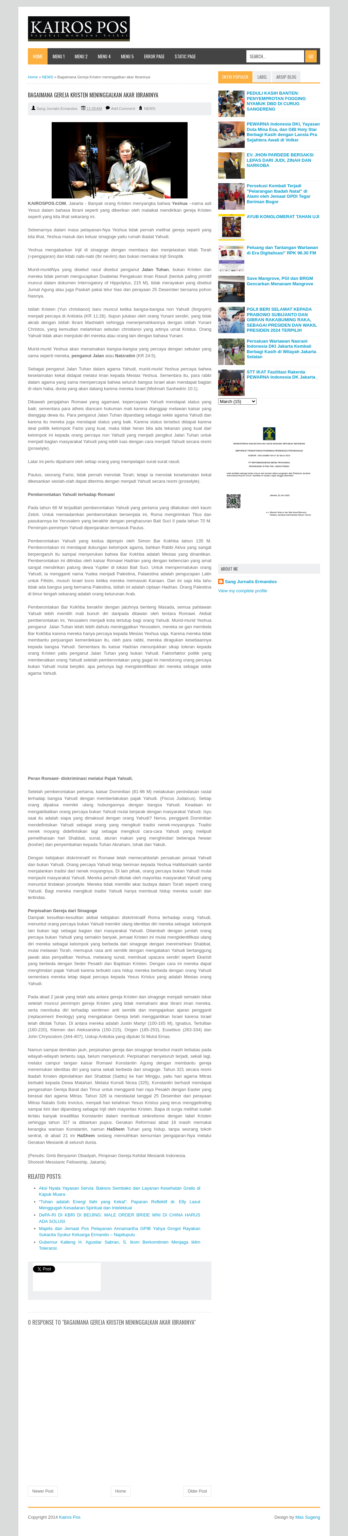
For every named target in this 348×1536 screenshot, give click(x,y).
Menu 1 (59, 56)
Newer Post (42, 1491)
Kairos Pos (70, 1517)
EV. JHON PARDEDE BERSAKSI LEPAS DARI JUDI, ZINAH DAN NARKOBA (280, 160)
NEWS (149, 109)
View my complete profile (242, 590)
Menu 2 (81, 56)
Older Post (197, 1491)
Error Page (154, 56)
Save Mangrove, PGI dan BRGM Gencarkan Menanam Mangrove (280, 281)
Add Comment (123, 109)
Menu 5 (127, 56)
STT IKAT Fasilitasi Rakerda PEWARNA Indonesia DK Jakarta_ (282, 374)
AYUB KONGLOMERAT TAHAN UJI (283, 216)
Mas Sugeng (307, 1517)
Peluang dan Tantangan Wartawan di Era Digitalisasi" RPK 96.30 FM (282, 250)
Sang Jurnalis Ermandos (251, 581)
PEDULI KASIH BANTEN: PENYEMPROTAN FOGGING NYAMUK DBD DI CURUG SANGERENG (276, 101)
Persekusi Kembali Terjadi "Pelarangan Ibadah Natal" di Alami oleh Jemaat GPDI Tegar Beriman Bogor (279, 193)
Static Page (185, 56)
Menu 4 (104, 56)
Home (37, 56)
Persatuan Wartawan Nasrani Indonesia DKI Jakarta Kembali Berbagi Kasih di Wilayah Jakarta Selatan (281, 349)
